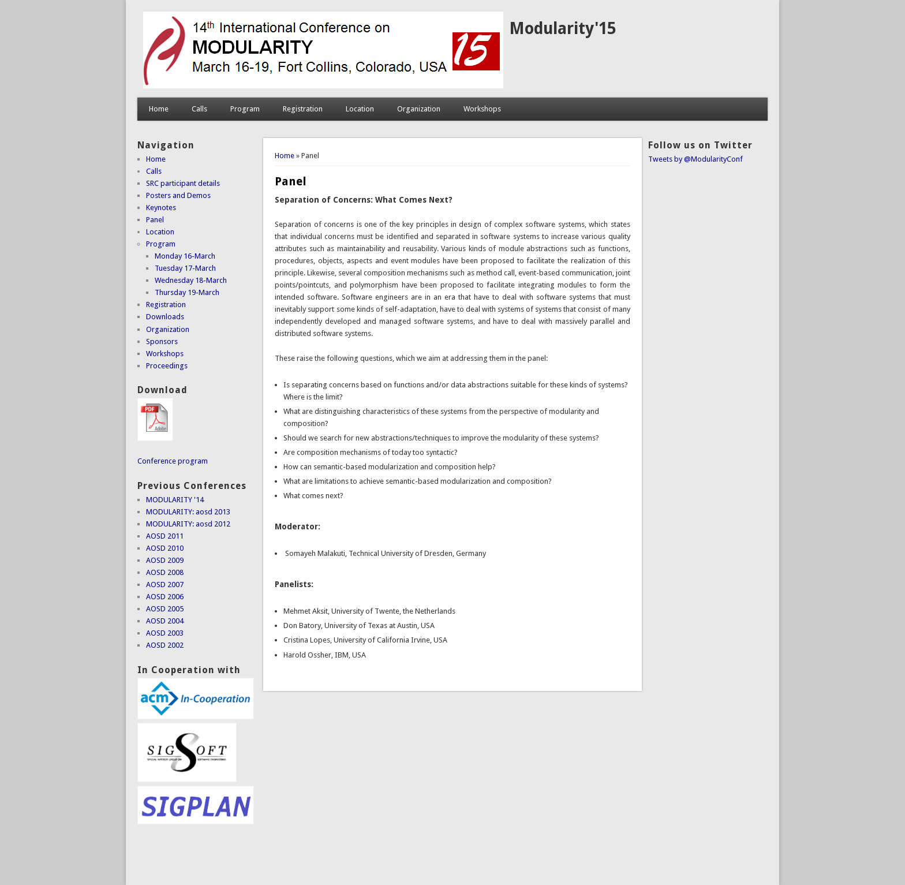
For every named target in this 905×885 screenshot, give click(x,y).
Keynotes (161, 207)
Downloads (165, 316)
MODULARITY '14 (175, 499)
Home (159, 108)
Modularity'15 (562, 28)
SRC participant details (183, 183)
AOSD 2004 (165, 621)
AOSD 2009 (165, 560)
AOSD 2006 (165, 596)
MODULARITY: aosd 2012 (188, 524)
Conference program (172, 461)
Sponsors (162, 341)
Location (360, 108)
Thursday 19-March (187, 292)
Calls (199, 108)
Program (245, 108)
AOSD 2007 (165, 584)
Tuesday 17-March (185, 268)
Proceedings (167, 365)
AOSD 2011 (165, 536)
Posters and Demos (178, 195)
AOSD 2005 (165, 608)
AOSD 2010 (165, 548)
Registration (303, 108)
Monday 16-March (185, 256)
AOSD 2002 (165, 645)
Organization (418, 108)
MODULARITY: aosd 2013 (188, 511)
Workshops (482, 108)
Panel (155, 219)
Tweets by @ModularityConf (695, 159)
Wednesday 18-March (191, 280)
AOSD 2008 (165, 572)
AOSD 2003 (165, 633)
